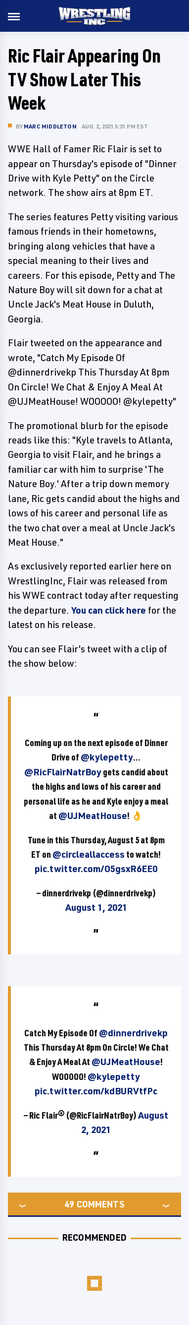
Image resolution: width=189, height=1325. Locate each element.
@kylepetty (107, 757)
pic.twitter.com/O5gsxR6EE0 (96, 869)
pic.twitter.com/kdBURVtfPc (96, 1091)
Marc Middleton (50, 126)
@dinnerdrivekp (133, 1033)
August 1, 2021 (96, 907)
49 (69, 1204)
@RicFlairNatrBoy (62, 772)
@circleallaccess (88, 854)
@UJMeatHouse (92, 815)
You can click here (108, 610)
